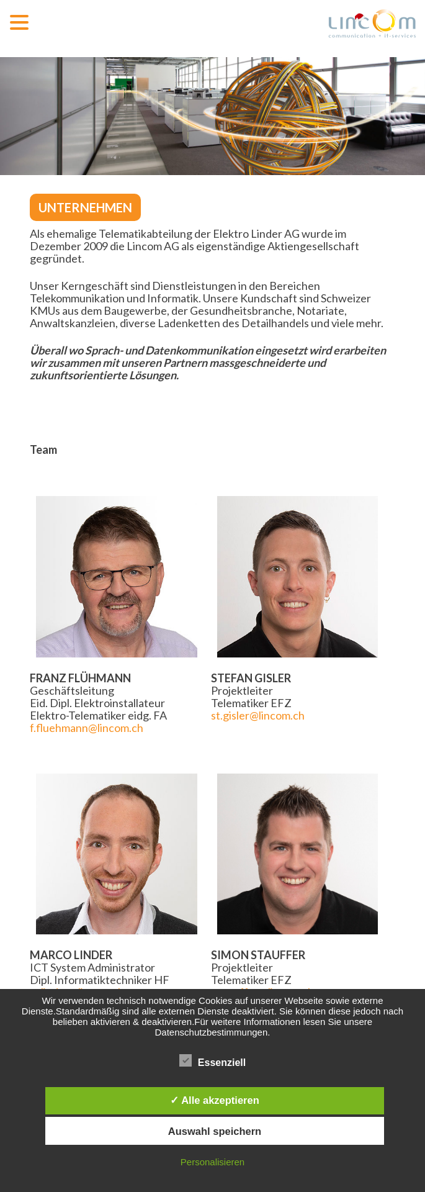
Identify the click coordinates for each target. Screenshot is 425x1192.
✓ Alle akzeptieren (214, 1100)
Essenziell (212, 1061)
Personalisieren (212, 1162)
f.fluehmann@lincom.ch (86, 727)
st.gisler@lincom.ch (258, 715)
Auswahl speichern (214, 1131)
